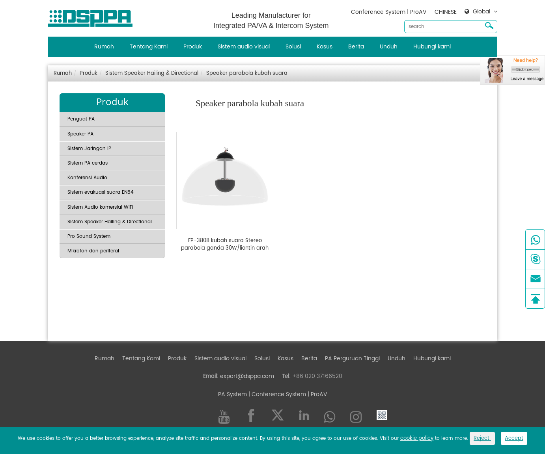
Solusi (293, 46)
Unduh (389, 46)
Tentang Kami (149, 46)
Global (481, 12)
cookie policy (416, 438)
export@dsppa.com (247, 376)
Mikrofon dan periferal (93, 251)
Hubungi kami (432, 46)
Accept (514, 438)
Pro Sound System (88, 236)
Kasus (324, 46)
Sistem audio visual (244, 46)
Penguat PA (81, 119)
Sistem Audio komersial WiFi (100, 207)
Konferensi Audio (87, 178)
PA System (232, 394)
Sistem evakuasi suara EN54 (100, 192)
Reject (482, 438)
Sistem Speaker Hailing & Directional (151, 73)
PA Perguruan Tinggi (352, 358)
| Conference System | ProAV (287, 394)
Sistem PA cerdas (87, 163)
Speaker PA (80, 134)
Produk (192, 46)
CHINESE (446, 12)
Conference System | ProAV (389, 12)
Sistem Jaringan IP (89, 148)
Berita (356, 46)
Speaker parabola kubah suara (246, 73)
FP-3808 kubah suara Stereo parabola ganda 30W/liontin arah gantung (225, 244)
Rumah (104, 46)
